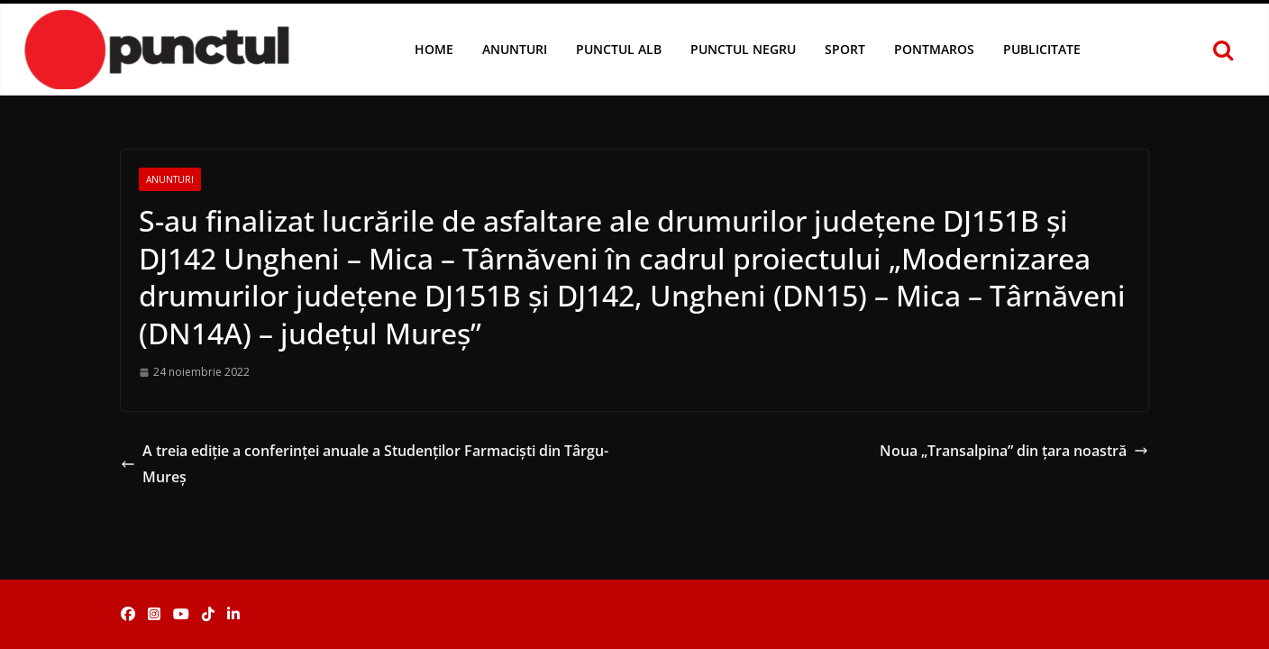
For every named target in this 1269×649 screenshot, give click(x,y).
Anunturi (514, 49)
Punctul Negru (743, 49)
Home (434, 49)
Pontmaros (934, 49)
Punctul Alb (619, 49)
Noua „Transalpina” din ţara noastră (1014, 451)
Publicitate (1042, 49)
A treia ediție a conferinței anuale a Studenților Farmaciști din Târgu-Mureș (364, 464)
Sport (845, 49)
